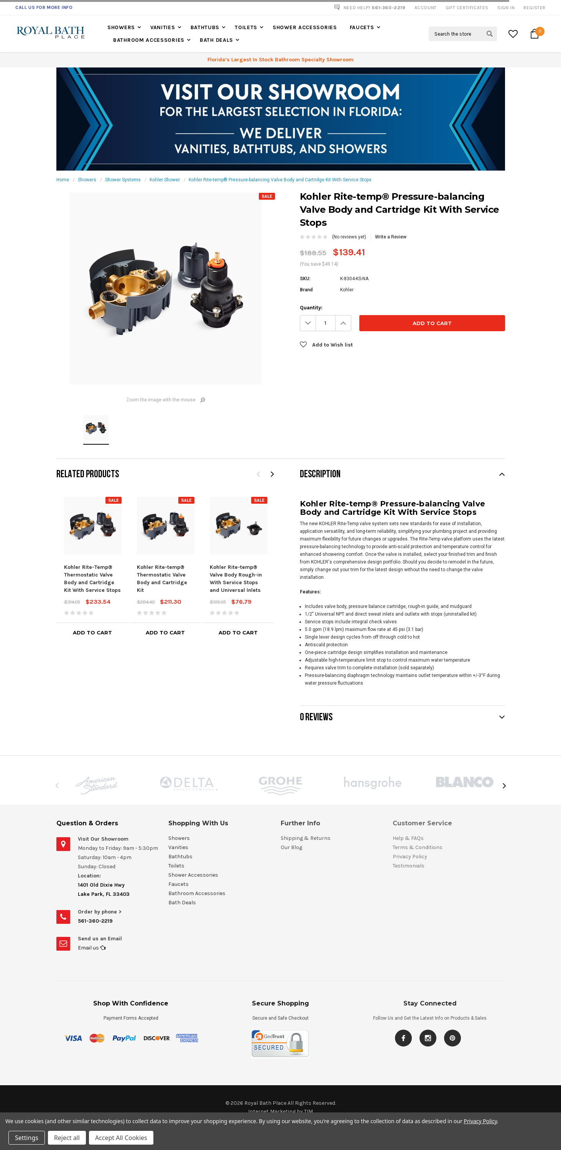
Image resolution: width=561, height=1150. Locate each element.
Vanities (162, 27)
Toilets (246, 27)
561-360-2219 (95, 921)
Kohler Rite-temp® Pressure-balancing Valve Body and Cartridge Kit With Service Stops (280, 179)
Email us (91, 948)
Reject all (67, 1138)
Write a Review (390, 237)
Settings (26, 1138)
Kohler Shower (165, 179)
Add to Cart (92, 632)
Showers (121, 27)
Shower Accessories (305, 27)
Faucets (362, 27)
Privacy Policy (480, 1121)
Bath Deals (216, 40)
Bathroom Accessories (148, 40)
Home (62, 179)
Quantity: (311, 307)
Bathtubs (205, 27)
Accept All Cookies (121, 1138)
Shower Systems (123, 179)
